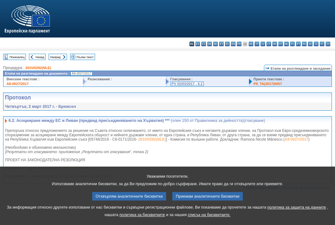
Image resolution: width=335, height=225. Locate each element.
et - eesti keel (221, 44)
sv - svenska (328, 44)
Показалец (17, 57)
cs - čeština (203, 44)
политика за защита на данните (296, 214)
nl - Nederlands (286, 44)
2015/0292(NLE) (38, 68)
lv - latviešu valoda (263, 44)
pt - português (298, 44)
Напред (55, 57)
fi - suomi (322, 44)
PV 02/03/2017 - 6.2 (187, 84)
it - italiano (257, 44)
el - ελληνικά (227, 44)
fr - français (239, 44)
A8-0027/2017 (18, 84)
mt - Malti (280, 44)
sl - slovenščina (316, 44)
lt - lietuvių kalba (268, 44)
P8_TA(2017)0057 (268, 84)
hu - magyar (274, 44)
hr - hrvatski (251, 44)
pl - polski (292, 44)
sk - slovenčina (310, 44)
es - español (197, 44)
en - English (233, 44)
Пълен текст (85, 57)
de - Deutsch (215, 44)
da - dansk (209, 44)
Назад (40, 57)
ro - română (304, 44)
